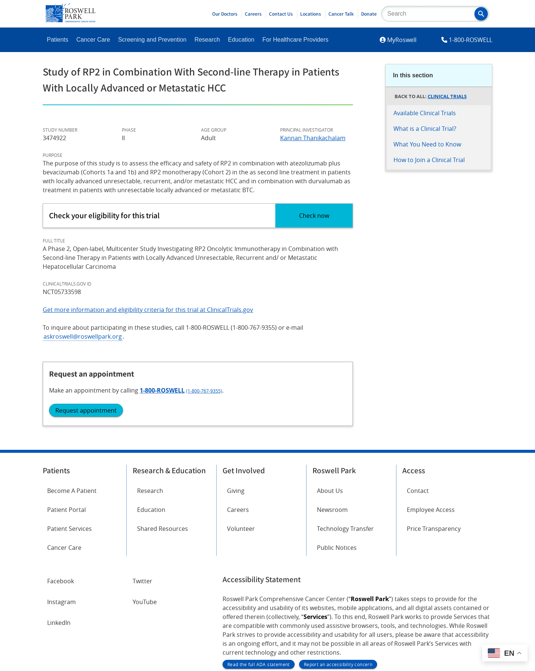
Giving (235, 414)
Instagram (61, 526)
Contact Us (281, 13)
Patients (57, 39)
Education (241, 39)
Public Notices (337, 471)
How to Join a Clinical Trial (429, 160)
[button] (481, 13)
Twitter (142, 505)
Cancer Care (93, 39)
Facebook (60, 505)
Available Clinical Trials (424, 113)
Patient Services (69, 452)
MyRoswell (401, 40)
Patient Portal (66, 433)
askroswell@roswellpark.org (82, 336)
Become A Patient (72, 414)
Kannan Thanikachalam (313, 138)
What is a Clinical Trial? (424, 129)
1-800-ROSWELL (470, 40)
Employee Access (431, 433)
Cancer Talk (341, 13)
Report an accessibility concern (338, 588)
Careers (253, 13)
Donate (369, 13)
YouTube (145, 526)
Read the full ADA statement (258, 588)
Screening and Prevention (152, 39)
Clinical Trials (447, 96)
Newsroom (332, 433)
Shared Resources (162, 452)
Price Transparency (434, 452)
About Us (330, 414)
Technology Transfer (345, 452)
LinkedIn (59, 546)
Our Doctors (224, 13)
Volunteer (241, 452)
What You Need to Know (427, 144)
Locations (310, 13)
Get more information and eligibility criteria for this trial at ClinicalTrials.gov (148, 310)
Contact (418, 414)
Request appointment (428, 249)
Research (207, 39)
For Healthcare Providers (295, 39)
